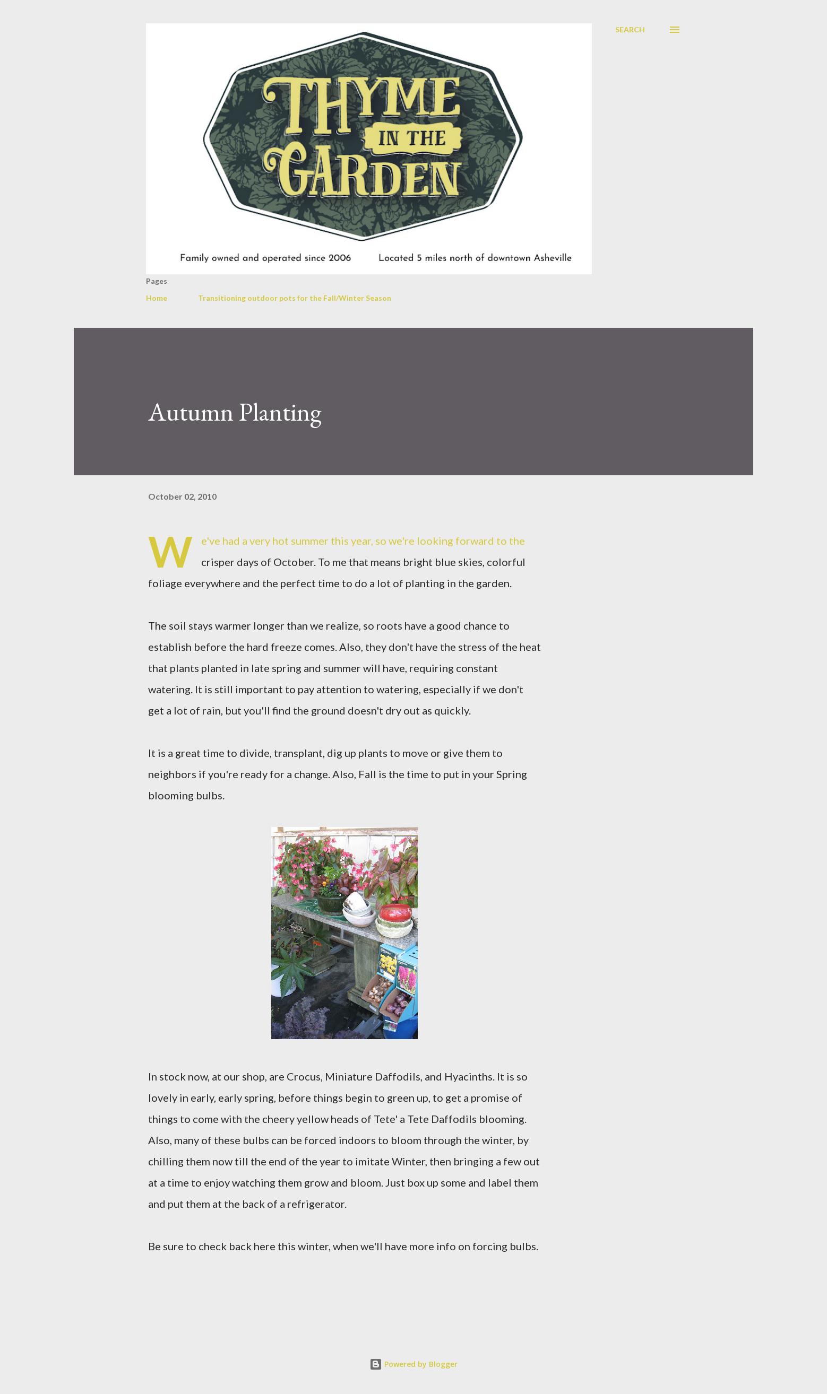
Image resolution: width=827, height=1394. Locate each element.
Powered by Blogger (413, 1364)
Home (156, 297)
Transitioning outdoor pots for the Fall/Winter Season (294, 297)
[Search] (630, 29)
